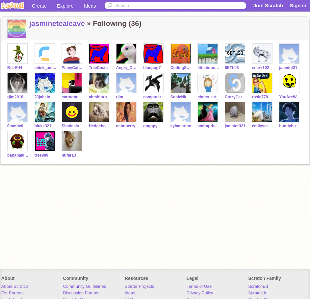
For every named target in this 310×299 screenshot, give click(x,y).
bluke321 (43, 126)
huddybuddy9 (290, 126)
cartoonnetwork (73, 97)
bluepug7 (152, 67)
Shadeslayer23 (73, 126)
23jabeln (42, 97)
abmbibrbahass (100, 97)
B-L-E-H (14, 67)
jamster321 (235, 126)
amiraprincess (208, 126)
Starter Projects (139, 286)
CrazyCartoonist (236, 97)
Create (39, 6)
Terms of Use (199, 286)
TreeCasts (98, 67)
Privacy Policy (200, 292)
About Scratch (14, 286)
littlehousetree (208, 67)
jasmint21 (288, 67)
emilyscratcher (263, 126)
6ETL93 (232, 67)
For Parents (12, 292)
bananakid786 (18, 155)
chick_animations (46, 67)
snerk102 (260, 67)
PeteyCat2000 (73, 67)
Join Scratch (268, 5)
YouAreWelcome (290, 97)
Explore (65, 6)
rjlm (119, 97)
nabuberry (126, 126)
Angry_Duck (127, 67)
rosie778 (260, 97)
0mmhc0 (15, 126)
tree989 (41, 155)
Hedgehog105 (100, 126)
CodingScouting (181, 67)
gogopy (150, 126)
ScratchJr (257, 292)
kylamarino (180, 126)
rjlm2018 (15, 97)
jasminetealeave (57, 23)
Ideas (90, 6)
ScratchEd (258, 286)
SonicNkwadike (181, 97)
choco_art (206, 97)
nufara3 (69, 155)
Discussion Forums (81, 292)
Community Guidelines (84, 286)
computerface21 (154, 97)
